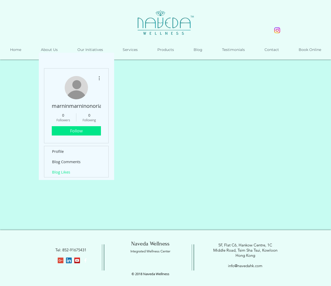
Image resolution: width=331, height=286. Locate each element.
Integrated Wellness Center (150, 251)
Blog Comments (66, 161)
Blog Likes (61, 172)
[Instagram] (277, 30)
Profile (58, 151)
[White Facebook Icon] (85, 260)
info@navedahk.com (245, 265)
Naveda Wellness (150, 243)
